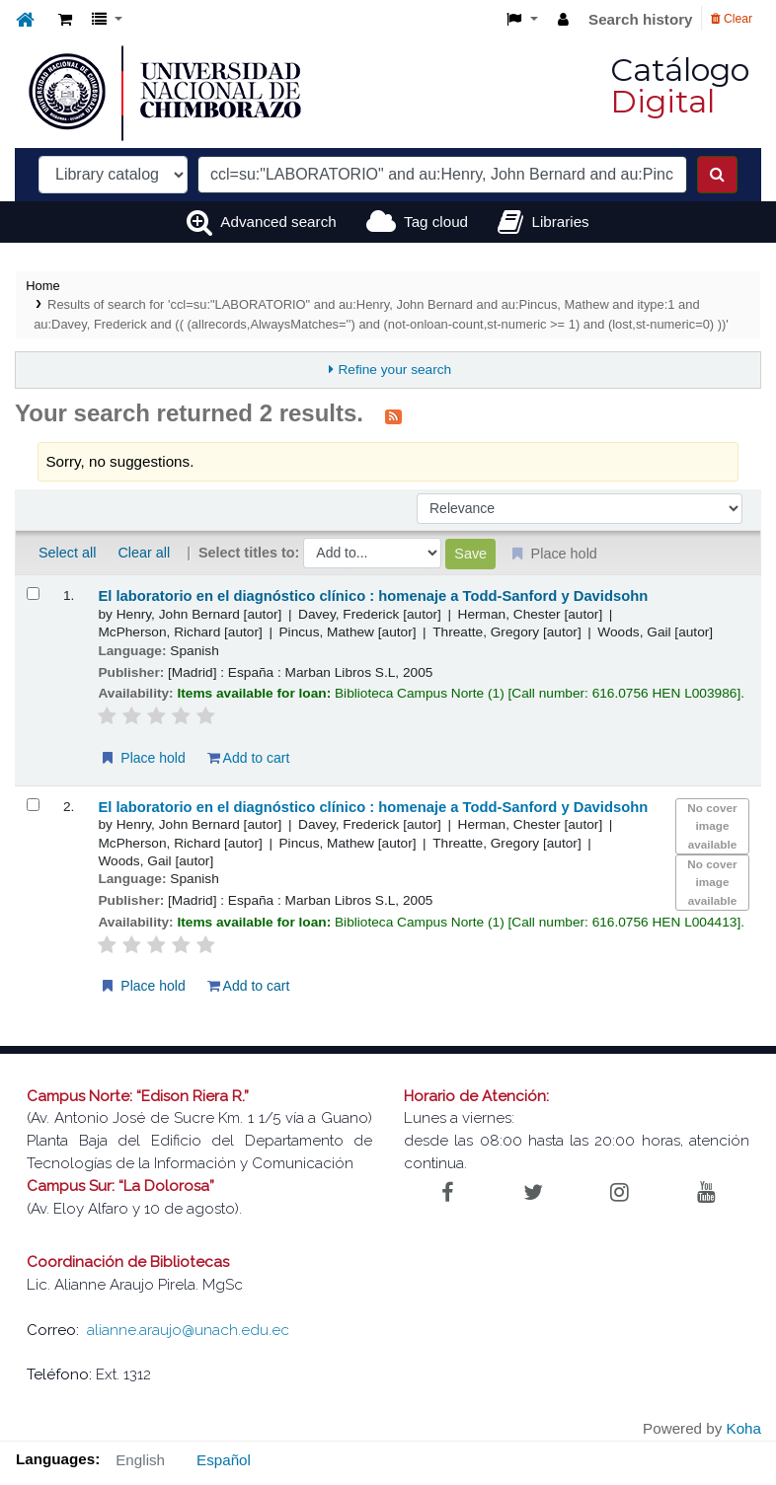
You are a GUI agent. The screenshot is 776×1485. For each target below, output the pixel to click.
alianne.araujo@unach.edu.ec (188, 1330)
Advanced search (278, 221)
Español (223, 1459)
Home (42, 285)
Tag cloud (436, 221)
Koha (744, 1428)
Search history (640, 19)
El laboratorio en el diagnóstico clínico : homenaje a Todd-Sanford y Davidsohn (373, 596)
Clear (731, 19)
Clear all (143, 552)
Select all (67, 552)
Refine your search (394, 369)
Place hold (142, 758)
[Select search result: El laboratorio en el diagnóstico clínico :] (33, 593)
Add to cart (248, 758)
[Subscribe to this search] (393, 415)
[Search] (717, 174)
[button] (65, 20)
